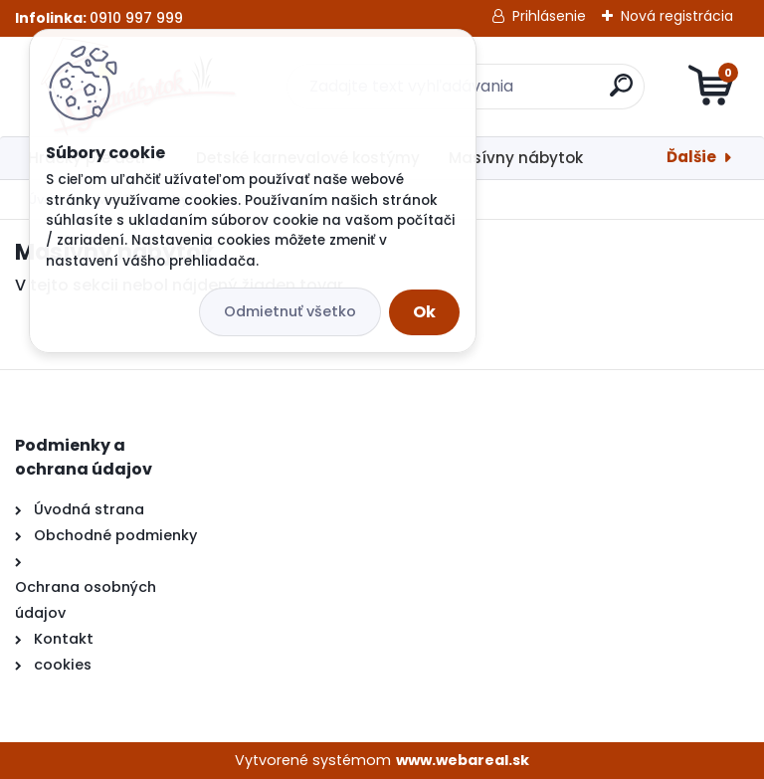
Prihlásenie (549, 16)
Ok (424, 311)
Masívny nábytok (516, 157)
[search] (621, 93)
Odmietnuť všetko (290, 311)
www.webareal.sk (462, 760)
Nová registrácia (677, 16)
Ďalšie (691, 156)
